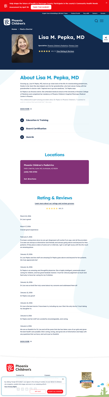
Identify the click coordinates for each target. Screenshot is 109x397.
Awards (30, 137)
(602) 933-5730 (30, 172)
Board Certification (36, 128)
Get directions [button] (30, 179)
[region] (33, 386)
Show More (24, 109)
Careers (94, 13)
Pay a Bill (86, 13)
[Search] (96, 20)
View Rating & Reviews (65, 51)
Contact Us (20, 375)
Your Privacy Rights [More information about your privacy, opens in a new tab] (10, 386)
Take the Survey (41, 7)
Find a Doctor (26, 29)
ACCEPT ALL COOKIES (55, 391)
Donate (103, 13)
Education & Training (37, 120)
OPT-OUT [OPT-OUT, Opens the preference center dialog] (38, 391)
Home (14, 29)
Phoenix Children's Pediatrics (58, 46)
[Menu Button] (101, 21)
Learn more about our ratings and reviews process (54, 203)
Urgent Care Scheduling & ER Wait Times (55, 13)
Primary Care (73, 46)
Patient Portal (75, 13)
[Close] (106, 3)
